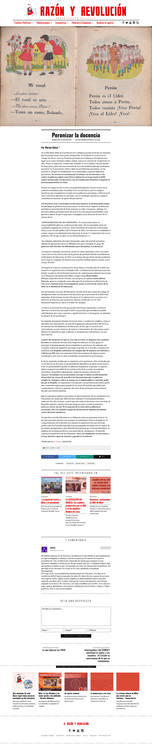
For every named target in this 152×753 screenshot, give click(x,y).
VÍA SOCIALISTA (105, 741)
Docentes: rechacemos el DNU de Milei (98, 502)
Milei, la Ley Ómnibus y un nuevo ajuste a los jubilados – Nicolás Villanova (50, 702)
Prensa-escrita (94, 140)
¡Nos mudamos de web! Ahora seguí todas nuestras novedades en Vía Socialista (24, 702)
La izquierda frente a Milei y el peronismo (51, 502)
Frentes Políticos (22, 23)
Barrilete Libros (73, 741)
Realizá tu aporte (105, 23)
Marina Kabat (80, 463)
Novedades (82, 140)
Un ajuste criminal (71, 699)
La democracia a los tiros (100, 699)
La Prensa (58, 442)
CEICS (85, 741)
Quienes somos (47, 741)
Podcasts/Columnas (81, 23)
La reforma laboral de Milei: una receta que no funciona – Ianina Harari (127, 702)
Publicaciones (43, 23)
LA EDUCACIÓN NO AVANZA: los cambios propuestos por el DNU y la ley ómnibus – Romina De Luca (76, 508)
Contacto (60, 741)
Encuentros (60, 23)
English (93, 741)
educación (70, 463)
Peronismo (91, 463)
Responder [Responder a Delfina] (106, 553)
